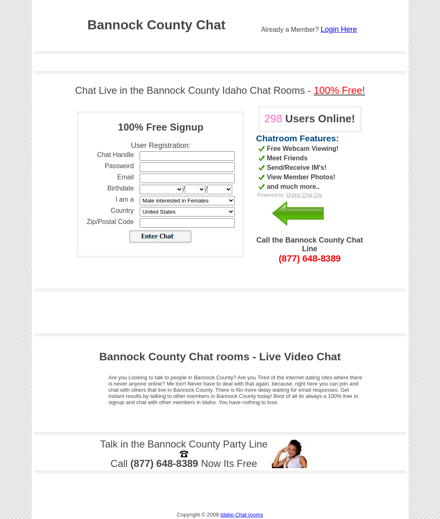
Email (125, 177)
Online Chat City (304, 195)
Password (119, 165)
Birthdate (120, 188)
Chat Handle (115, 154)
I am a (124, 199)
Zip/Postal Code (110, 221)
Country (122, 210)
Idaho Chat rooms (241, 515)
